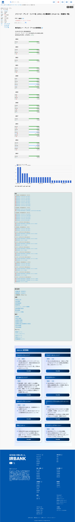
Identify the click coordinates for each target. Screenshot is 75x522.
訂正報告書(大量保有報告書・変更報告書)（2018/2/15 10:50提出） (27, 253)
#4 (16, 69)
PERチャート (18, 335)
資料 (1, 23)
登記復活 (58, 475)
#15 (16, 157)
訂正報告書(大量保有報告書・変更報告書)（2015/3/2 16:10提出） (27, 268)
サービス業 (7, 4)
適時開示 (58, 483)
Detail (28, 371)
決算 (54, 2)
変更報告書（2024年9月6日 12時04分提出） (23, 201)
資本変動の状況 (19, 308)
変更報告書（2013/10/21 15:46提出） (22, 281)
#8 (16, 88)
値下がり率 (39, 458)
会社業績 (17, 301)
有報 (62, 2)
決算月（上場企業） (40, 508)
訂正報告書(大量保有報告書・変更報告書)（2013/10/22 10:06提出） (27, 280)
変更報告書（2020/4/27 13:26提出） (22, 240)
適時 (67, 2)
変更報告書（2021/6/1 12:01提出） (22, 225)
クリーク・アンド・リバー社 (16, 4)
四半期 (5, 26)
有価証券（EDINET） (21, 291)
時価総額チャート (20, 339)
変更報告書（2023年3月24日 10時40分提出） (23, 218)
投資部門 (38, 463)
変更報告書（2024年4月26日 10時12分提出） (23, 205)
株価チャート (18, 332)
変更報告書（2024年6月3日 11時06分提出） (23, 198)
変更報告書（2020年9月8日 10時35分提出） (23, 230)
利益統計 (38, 485)
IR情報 (17, 316)
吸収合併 (58, 476)
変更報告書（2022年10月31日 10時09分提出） (23, 215)
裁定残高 (38, 461)
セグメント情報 (19, 312)
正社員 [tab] (19, 358)
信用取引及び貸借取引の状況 (23, 323)
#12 (16, 130)
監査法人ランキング (60, 498)
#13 (16, 144)
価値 (8, 26)
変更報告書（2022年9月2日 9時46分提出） (23, 220)
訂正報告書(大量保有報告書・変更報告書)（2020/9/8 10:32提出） (27, 238)
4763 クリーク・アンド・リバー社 (6, 9)
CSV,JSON (6, 27)
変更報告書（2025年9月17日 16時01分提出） (23, 204)
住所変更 (58, 471)
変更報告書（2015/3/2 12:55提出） (22, 275)
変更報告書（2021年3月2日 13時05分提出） (23, 228)
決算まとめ (18, 299)
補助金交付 (39, 478)
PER (1, 13)
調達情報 (38, 476)
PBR (1, 16)
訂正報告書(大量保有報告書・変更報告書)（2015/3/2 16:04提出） (27, 273)
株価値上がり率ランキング (62, 500)
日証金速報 (18, 327)
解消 (57, 461)
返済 (57, 458)
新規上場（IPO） (40, 513)
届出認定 (38, 473)
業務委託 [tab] (23, 358)
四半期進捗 (18, 303)
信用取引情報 (18, 320)
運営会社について (37, 517)
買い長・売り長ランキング (62, 502)
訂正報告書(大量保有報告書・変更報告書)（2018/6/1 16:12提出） (27, 248)
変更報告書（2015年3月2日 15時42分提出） (23, 263)
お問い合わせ (30, 517)
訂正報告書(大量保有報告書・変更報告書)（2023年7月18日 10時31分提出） (28, 210)
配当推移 (17, 310)
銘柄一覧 (38, 498)
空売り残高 (18, 318)
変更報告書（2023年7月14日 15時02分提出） (23, 209)
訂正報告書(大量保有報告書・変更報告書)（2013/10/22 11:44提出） (27, 278)
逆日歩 (38, 465)
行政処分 (38, 471)
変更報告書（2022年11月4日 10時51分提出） (23, 217)
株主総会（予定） (40, 510)
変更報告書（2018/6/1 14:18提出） (22, 250)
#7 (17, 85)
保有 (23, 18)
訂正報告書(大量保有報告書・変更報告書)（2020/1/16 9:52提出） (27, 243)
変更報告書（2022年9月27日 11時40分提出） (23, 214)
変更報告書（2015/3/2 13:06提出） (22, 270)
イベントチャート (20, 333)
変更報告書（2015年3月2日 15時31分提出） (23, 265)
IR (4, 25)
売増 (57, 456)
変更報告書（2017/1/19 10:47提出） (22, 260)
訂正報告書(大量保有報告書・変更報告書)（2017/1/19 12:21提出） (27, 258)
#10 (16, 112)
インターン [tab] (19, 429)
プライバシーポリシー (51, 517)
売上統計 (38, 483)
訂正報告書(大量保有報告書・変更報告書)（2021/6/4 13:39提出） (27, 223)
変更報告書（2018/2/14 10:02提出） (22, 255)
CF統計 (38, 488)
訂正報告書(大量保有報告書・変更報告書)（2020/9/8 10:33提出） (27, 233)
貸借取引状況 (18, 322)
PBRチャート (18, 337)
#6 (16, 82)
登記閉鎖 (58, 473)
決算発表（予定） (40, 512)
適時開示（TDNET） (20, 293)
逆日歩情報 (18, 325)
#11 (16, 120)
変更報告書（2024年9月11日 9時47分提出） (23, 202)
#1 (16, 43)
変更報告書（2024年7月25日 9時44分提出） (23, 199)
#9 (16, 106)
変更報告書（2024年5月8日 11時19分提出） (23, 196)
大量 (7, 23)
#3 (16, 61)
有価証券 (58, 485)
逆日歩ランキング (60, 503)
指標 (71, 2)
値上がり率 (39, 456)
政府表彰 (38, 475)
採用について (43, 517)
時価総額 (38, 490)
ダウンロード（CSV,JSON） (62, 510)
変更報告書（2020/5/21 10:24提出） (22, 235)
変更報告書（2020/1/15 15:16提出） (22, 245)
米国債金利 (59, 508)
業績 (8, 25)
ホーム (2, 4)
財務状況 (17, 305)
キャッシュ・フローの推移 (22, 306)
